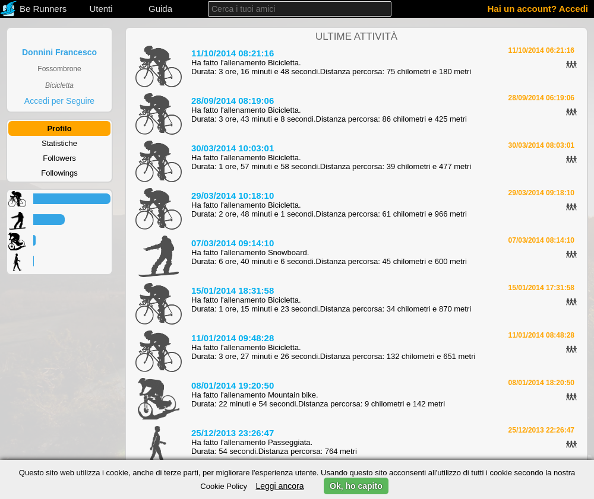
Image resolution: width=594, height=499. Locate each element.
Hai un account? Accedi (538, 9)
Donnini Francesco (59, 52)
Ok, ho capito (356, 486)
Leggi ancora (279, 486)
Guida (160, 9)
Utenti (100, 9)
